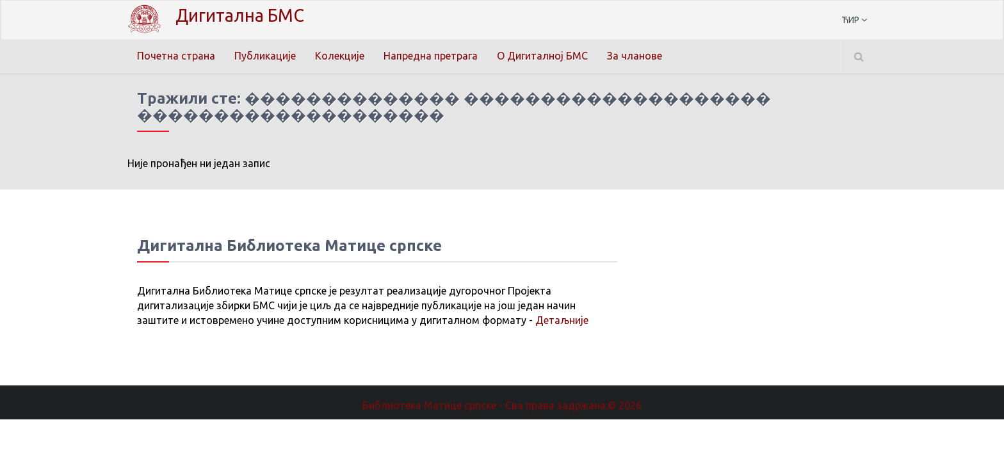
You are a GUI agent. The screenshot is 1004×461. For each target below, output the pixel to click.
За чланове (634, 55)
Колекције (339, 55)
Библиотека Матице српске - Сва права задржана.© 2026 (502, 405)
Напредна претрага (431, 55)
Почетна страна (176, 55)
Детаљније (561, 320)
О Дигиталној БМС (542, 55)
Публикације (265, 55)
